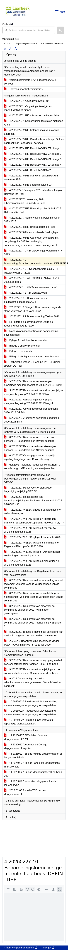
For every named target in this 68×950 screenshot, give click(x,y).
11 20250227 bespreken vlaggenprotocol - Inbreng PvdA (30, 783)
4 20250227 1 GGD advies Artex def (26, 101)
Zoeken (6, 24)
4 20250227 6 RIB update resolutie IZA (28, 184)
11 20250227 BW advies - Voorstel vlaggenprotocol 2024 (26, 737)
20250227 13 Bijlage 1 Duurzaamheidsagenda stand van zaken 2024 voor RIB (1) (32, 309)
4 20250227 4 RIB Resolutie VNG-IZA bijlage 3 (32, 159)
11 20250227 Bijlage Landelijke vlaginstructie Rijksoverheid (32, 765)
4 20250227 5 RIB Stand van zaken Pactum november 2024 (31, 177)
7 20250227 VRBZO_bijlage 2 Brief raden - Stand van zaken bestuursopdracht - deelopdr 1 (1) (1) (33, 521)
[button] (60, 30)
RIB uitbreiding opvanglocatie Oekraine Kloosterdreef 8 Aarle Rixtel (28, 324)
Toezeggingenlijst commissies (23, 89)
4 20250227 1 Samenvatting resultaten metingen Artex (33, 123)
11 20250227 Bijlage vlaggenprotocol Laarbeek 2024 (33, 774)
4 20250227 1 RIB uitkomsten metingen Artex (31, 115)
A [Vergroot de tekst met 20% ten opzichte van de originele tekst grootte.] (10, 48)
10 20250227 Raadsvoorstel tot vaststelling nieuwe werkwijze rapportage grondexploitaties (30, 703)
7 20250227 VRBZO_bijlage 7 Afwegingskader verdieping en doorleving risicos (32, 553)
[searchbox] (28, 30)
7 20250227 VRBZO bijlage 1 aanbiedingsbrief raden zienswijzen (32, 511)
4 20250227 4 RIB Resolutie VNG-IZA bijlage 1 (32, 148)
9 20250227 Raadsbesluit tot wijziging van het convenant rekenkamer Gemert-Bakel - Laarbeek (32, 671)
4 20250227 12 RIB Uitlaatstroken (25, 292)
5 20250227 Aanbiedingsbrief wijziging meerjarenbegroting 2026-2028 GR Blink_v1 (28, 401)
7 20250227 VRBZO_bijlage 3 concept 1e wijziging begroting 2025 (30, 530)
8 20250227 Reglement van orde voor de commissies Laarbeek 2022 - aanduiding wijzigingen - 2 (34, 623)
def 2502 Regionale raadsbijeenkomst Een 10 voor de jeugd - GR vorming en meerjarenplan (32, 466)
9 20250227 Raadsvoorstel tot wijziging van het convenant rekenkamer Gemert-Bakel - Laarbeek (33, 662)
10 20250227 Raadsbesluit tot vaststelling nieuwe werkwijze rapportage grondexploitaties (30, 712)
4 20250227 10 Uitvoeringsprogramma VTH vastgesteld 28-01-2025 (31, 271)
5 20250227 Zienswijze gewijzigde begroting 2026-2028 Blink (31, 420)
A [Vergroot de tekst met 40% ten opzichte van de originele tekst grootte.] (16, 49)
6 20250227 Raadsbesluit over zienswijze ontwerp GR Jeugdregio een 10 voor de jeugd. (30, 448)
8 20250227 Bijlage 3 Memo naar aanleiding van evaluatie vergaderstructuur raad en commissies (33, 633)
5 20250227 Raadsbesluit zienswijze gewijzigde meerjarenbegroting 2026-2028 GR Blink (33, 392)
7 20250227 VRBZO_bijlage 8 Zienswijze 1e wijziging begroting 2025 (31, 563)
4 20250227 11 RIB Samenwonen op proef (30, 287)
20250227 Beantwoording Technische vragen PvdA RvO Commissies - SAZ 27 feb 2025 (32, 643)
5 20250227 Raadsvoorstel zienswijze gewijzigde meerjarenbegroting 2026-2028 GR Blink (33, 383)
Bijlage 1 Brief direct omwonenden (25, 340)
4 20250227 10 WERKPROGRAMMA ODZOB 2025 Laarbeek (32, 280)
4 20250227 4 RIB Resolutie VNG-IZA (27, 170)
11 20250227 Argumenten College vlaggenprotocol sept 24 (25, 746)
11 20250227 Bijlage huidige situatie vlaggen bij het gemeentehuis (33, 755)
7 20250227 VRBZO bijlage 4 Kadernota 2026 (32, 537)
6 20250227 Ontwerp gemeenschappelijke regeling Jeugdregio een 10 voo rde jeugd (30, 457)
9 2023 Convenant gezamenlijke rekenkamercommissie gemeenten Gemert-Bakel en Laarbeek (32, 682)
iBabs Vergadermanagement (21, 947)
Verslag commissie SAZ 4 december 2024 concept (30, 82)
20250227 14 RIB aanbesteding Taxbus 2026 (31, 316)
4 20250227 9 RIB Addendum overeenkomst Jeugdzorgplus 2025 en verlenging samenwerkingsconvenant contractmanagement (31, 241)
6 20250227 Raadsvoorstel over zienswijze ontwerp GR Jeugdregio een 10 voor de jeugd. (30, 439)
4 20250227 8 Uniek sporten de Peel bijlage (31, 232)
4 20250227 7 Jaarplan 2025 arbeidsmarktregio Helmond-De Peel (33, 192)
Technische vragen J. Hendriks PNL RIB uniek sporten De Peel (32, 364)
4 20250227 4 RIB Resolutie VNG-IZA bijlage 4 (32, 164)
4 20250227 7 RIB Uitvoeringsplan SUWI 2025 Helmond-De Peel (32, 210)
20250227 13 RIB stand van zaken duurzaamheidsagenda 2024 (26, 300)
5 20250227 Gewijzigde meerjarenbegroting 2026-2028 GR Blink (31, 410)
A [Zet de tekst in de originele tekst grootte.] (5, 48)
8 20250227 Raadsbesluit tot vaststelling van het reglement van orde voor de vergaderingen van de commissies (33, 584)
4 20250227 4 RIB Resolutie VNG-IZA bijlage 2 (32, 154)
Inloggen (48, 947)
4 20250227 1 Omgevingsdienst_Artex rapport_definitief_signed (28, 108)
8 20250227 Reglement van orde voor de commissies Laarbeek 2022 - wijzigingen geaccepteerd (29, 610)
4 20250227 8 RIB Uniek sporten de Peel (29, 227)
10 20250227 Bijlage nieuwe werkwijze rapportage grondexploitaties (28, 722)
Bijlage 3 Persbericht (18, 351)
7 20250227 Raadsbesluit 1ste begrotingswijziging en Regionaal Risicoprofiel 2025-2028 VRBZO (33, 501)
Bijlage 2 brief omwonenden (22, 345)
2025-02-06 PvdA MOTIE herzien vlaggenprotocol (25, 792)
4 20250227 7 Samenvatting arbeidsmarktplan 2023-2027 (32, 219)
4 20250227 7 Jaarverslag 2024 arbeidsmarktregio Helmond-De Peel (24, 201)
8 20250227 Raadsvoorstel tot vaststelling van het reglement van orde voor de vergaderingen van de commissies (33, 597)
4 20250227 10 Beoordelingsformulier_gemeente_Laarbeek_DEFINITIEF (35, 261)
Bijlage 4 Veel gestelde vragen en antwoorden (32, 356)
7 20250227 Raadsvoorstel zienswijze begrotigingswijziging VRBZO (28, 489)
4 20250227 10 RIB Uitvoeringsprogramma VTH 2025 (33, 252)
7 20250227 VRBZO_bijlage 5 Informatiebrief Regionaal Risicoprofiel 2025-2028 (31, 544)
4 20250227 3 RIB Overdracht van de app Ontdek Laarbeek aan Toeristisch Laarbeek (34, 141)
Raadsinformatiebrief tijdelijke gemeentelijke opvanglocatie (31, 333)
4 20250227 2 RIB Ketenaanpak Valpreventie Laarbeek (31, 132)
